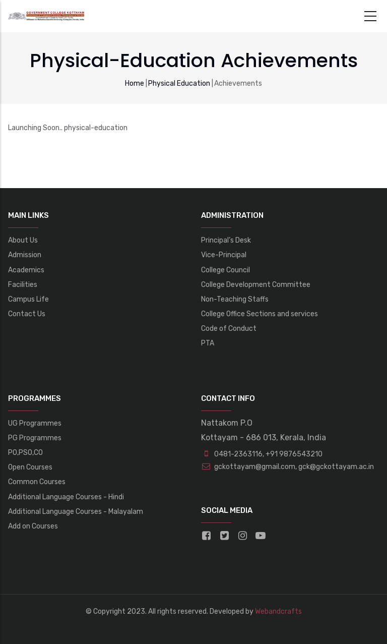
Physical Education (179, 83)
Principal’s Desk (226, 240)
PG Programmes (34, 438)
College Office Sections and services (259, 314)
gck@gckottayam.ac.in (335, 466)
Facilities (22, 284)
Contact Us (26, 314)
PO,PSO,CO (25, 452)
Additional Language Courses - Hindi (66, 497)
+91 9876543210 (294, 454)
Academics (26, 270)
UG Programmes (34, 423)
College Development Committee (255, 284)
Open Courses (30, 467)
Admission (24, 255)
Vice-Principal (223, 255)
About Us (23, 240)
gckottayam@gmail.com (248, 466)
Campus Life (28, 299)
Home (134, 83)
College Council (225, 270)
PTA (207, 343)
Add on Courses (33, 526)
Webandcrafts (278, 611)
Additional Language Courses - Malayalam (75, 511)
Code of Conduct (228, 328)
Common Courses (37, 482)
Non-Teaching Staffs (235, 299)
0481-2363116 (238, 454)
